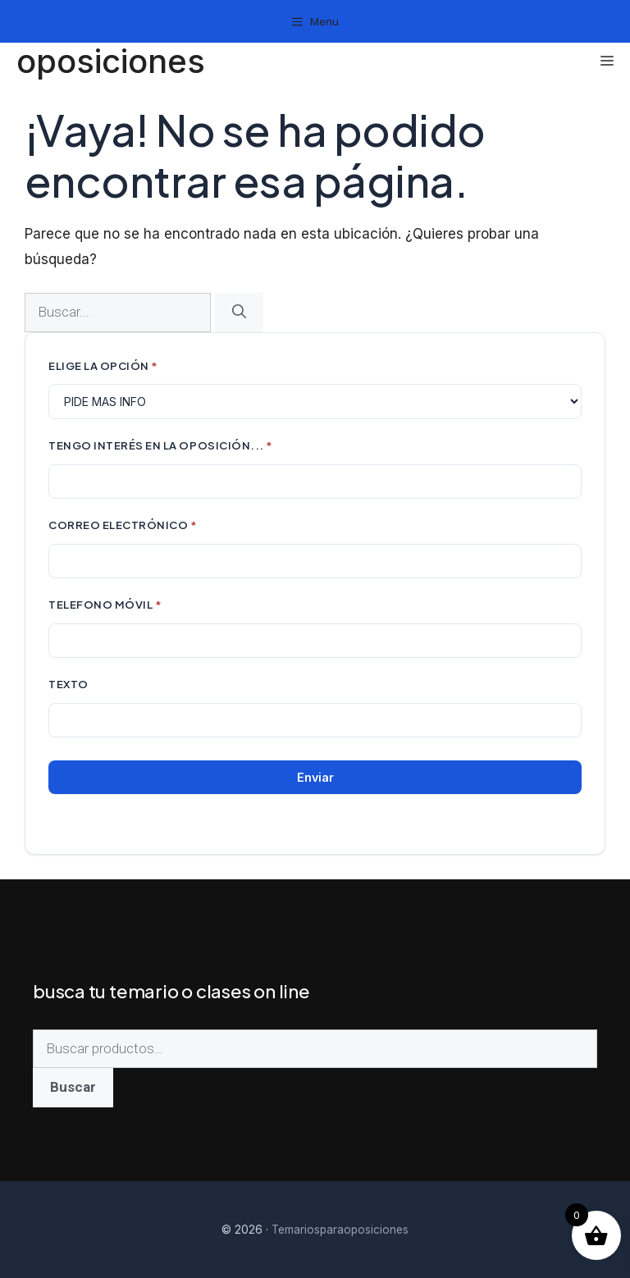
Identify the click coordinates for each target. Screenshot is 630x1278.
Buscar (73, 1087)
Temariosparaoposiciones (340, 1229)
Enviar (315, 777)
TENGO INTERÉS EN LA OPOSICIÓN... (160, 445)
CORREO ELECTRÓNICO (123, 525)
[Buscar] (239, 312)
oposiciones (110, 61)
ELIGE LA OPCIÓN (103, 365)
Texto (68, 684)
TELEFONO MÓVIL (105, 604)
